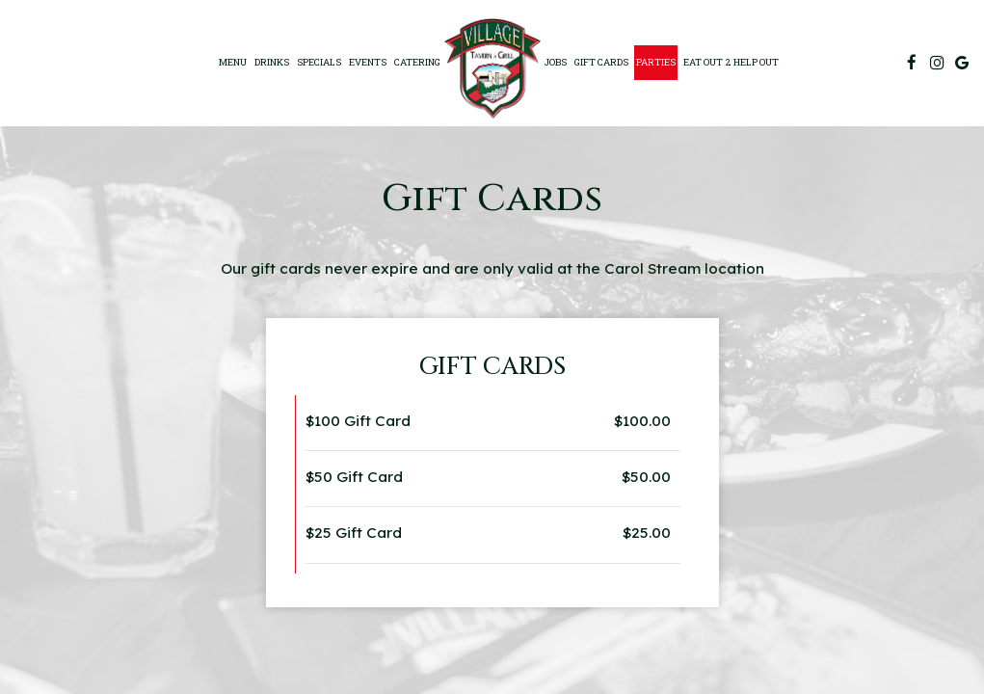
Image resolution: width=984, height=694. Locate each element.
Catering (417, 62)
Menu (233, 62)
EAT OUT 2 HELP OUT (731, 62)
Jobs (556, 62)
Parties (656, 62)
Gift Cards (601, 62)
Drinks (271, 62)
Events (367, 62)
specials (319, 62)
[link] (492, 68)
